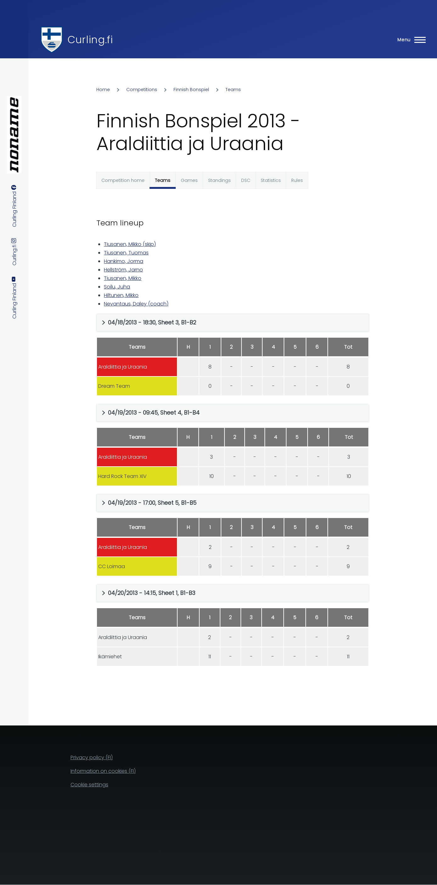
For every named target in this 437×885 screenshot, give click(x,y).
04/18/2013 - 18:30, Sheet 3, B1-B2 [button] (152, 322)
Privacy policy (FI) (92, 757)
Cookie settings (89, 784)
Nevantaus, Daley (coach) (136, 303)
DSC (245, 180)
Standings (219, 180)
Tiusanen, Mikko (122, 278)
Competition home (123, 180)
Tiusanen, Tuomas (126, 252)
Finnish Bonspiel (191, 89)
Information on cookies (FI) (103, 771)
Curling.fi (90, 39)
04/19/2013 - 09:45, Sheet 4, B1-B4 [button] (154, 412)
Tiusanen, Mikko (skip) (130, 244)
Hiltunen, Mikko (121, 295)
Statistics (271, 180)
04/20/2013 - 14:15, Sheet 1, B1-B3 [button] (151, 593)
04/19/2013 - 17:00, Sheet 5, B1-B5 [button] (152, 503)
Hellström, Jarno (123, 269)
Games (189, 180)
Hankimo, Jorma (123, 261)
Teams (233, 89)
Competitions (141, 89)
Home (103, 89)
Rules (297, 180)
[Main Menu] (410, 39)
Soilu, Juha (117, 286)
